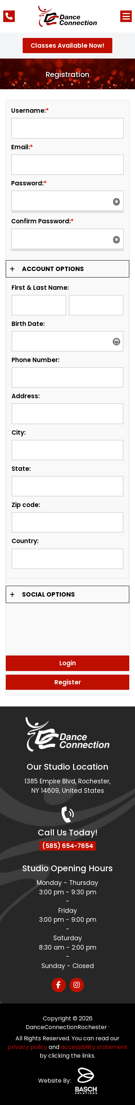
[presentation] (67, 624)
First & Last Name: (40, 287)
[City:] (67, 450)
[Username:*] (67, 128)
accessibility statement (94, 1047)
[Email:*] (67, 164)
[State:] (67, 486)
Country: (25, 541)
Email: (22, 147)
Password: (29, 183)
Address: (26, 396)
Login (67, 663)
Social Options (48, 594)
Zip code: (26, 504)
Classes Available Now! (67, 45)
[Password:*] (67, 200)
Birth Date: (28, 323)
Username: (30, 110)
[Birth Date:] (67, 341)
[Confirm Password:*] (67, 238)
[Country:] (67, 559)
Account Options (53, 269)
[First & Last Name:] (39, 305)
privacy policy (27, 1047)
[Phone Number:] (67, 377)
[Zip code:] (67, 522)
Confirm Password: (42, 221)
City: (19, 432)
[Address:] (67, 413)
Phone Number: (35, 360)
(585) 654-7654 (67, 846)
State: (21, 468)
